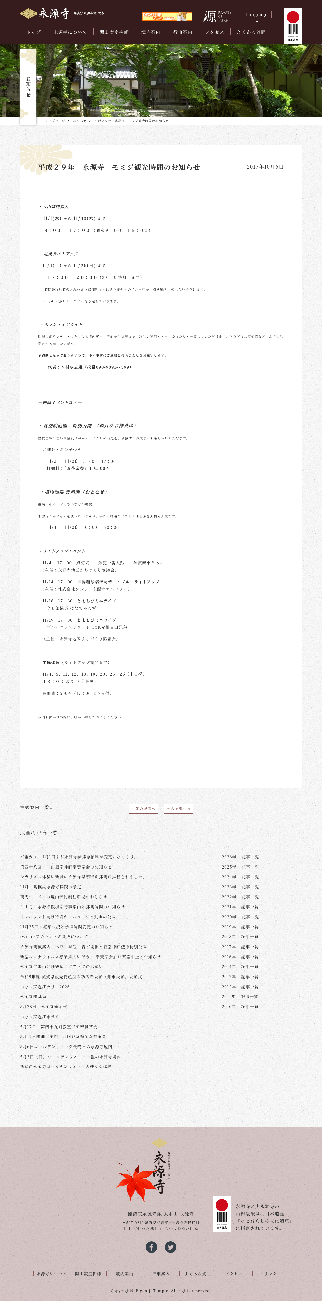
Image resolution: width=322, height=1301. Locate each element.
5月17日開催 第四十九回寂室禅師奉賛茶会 (63, 1036)
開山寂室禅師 (114, 32)
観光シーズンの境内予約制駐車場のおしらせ (63, 897)
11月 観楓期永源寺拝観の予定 (51, 887)
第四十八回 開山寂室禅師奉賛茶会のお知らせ (66, 867)
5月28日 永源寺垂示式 (43, 1006)
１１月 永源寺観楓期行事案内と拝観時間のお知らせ (72, 907)
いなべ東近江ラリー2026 (45, 987)
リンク (270, 1273)
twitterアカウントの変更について (54, 936)
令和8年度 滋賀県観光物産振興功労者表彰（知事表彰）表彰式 (81, 977)
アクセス (214, 32)
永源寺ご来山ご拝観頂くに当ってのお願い (61, 966)
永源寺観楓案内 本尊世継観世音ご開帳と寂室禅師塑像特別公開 (83, 947)
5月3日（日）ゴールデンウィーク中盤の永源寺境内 (70, 1057)
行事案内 (183, 32)
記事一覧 (240, 857)
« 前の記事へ (143, 808)
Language (257, 14)
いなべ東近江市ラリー (42, 1017)
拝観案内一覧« (36, 807)
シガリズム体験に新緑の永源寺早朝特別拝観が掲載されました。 (83, 877)
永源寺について (70, 32)
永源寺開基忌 (33, 996)
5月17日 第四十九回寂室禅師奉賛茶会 (59, 1027)
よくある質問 (251, 32)
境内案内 (151, 32)
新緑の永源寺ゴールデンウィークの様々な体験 (66, 1066)
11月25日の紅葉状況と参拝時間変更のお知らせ (66, 927)
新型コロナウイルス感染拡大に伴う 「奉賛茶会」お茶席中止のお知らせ (90, 957)
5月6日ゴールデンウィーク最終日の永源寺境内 (66, 1047)
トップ (33, 32)
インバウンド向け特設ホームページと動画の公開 (68, 917)
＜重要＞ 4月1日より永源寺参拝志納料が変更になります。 (79, 857)
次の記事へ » (178, 808)
